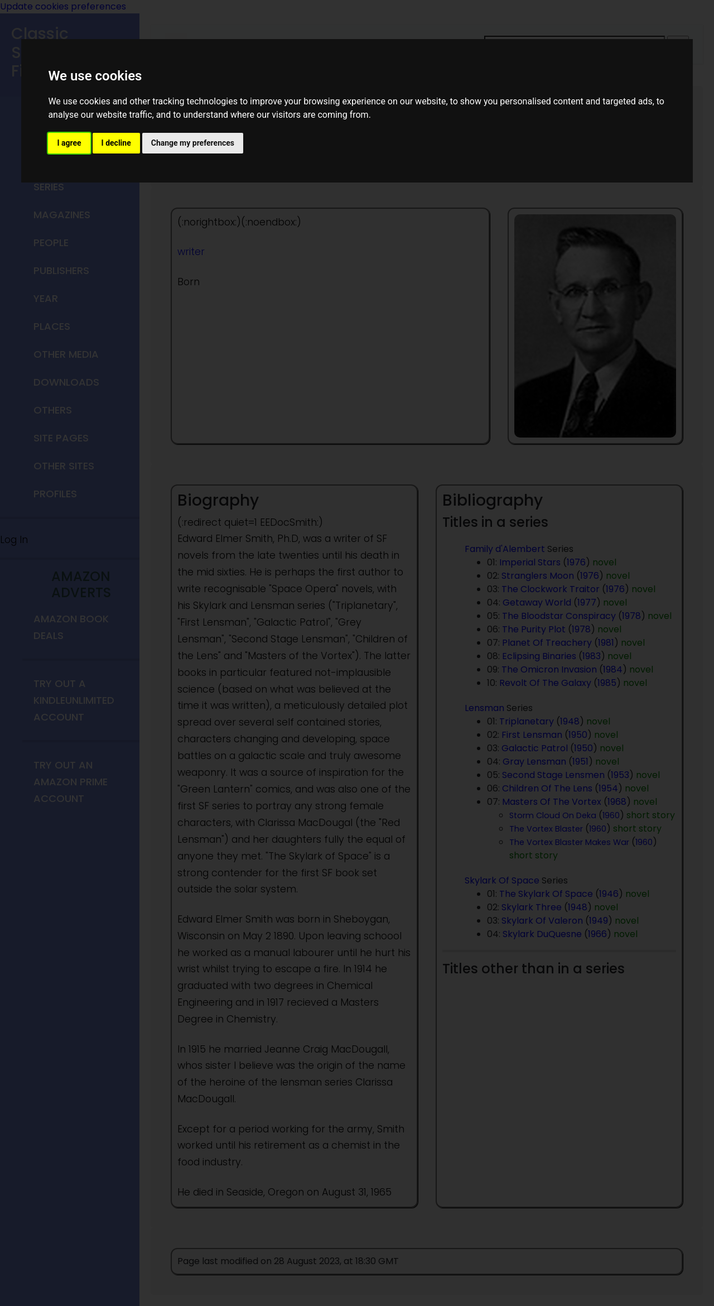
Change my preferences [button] (192, 142)
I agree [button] (69, 142)
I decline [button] (116, 142)
